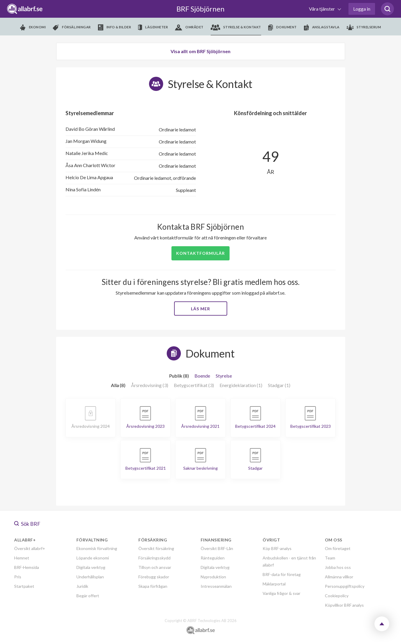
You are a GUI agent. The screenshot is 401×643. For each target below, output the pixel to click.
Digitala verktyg (90, 567)
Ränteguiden (213, 557)
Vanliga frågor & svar (281, 593)
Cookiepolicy (336, 595)
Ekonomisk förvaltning (96, 548)
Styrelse (224, 375)
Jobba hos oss (338, 567)
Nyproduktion (213, 576)
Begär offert (87, 595)
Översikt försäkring (156, 548)
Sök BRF (27, 523)
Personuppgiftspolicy (344, 586)
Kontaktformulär (200, 253)
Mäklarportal (274, 583)
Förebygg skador (153, 576)
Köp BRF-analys (277, 548)
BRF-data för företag (282, 574)
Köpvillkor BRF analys (344, 605)
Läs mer (200, 308)
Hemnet (21, 557)
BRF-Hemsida (26, 567)
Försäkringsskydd (154, 557)
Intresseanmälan (216, 586)
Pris (17, 576)
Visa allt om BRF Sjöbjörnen (200, 51)
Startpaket (24, 586)
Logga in (361, 9)
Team (330, 557)
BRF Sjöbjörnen (200, 8)
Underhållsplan (90, 576)
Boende (202, 375)
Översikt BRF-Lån (217, 548)
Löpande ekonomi (92, 557)
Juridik (82, 586)
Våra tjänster (322, 9)
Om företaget (338, 548)
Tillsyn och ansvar (154, 567)
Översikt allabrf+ (29, 548)
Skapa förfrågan (152, 586)
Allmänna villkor (339, 576)
